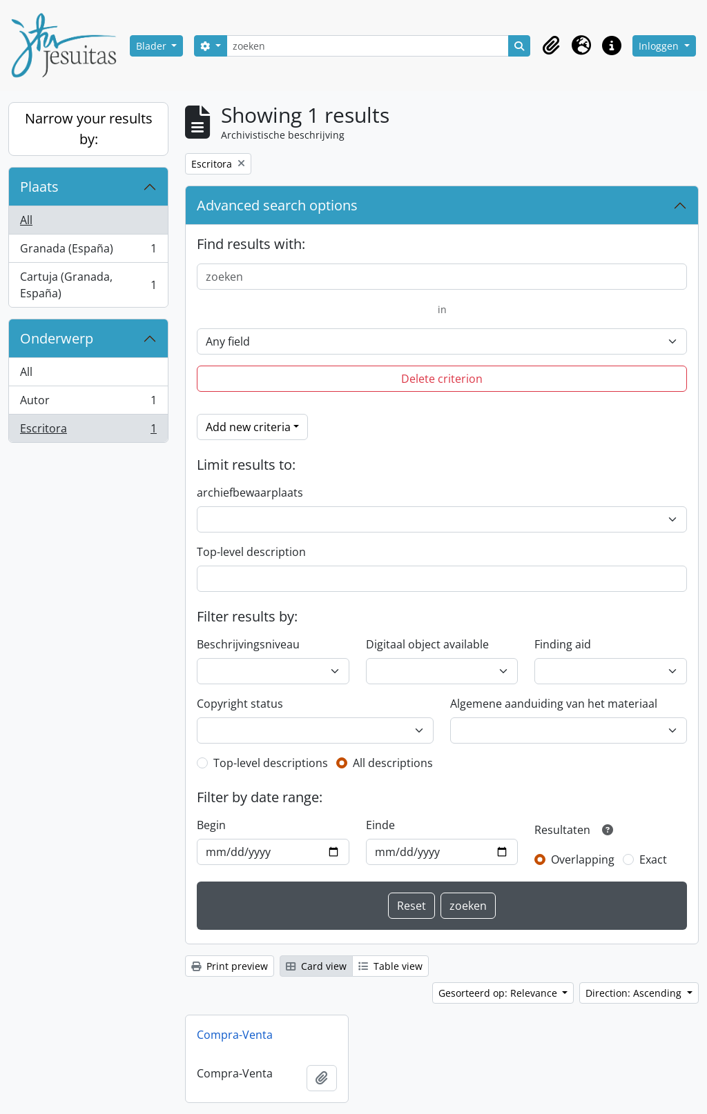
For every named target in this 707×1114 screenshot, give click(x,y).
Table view (390, 966)
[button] (551, 45)
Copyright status (240, 703)
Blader (152, 45)
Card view (316, 966)
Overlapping (582, 859)
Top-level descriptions (270, 762)
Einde (380, 825)
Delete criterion (442, 378)
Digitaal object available (427, 644)
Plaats (39, 186)
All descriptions (393, 762)
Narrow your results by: (89, 128)
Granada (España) (88, 251)
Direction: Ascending (634, 992)
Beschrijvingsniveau (248, 644)
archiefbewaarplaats (250, 492)
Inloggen (660, 45)
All (26, 220)
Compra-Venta (235, 1034)
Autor (88, 403)
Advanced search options (277, 205)
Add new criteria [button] (248, 427)
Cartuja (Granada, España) (88, 285)
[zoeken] (368, 46)
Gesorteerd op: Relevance (499, 992)
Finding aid (562, 644)
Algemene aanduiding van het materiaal (553, 703)
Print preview (229, 966)
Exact (653, 859)
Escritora (88, 431)
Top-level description (251, 551)
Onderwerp (56, 338)
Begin (211, 825)
